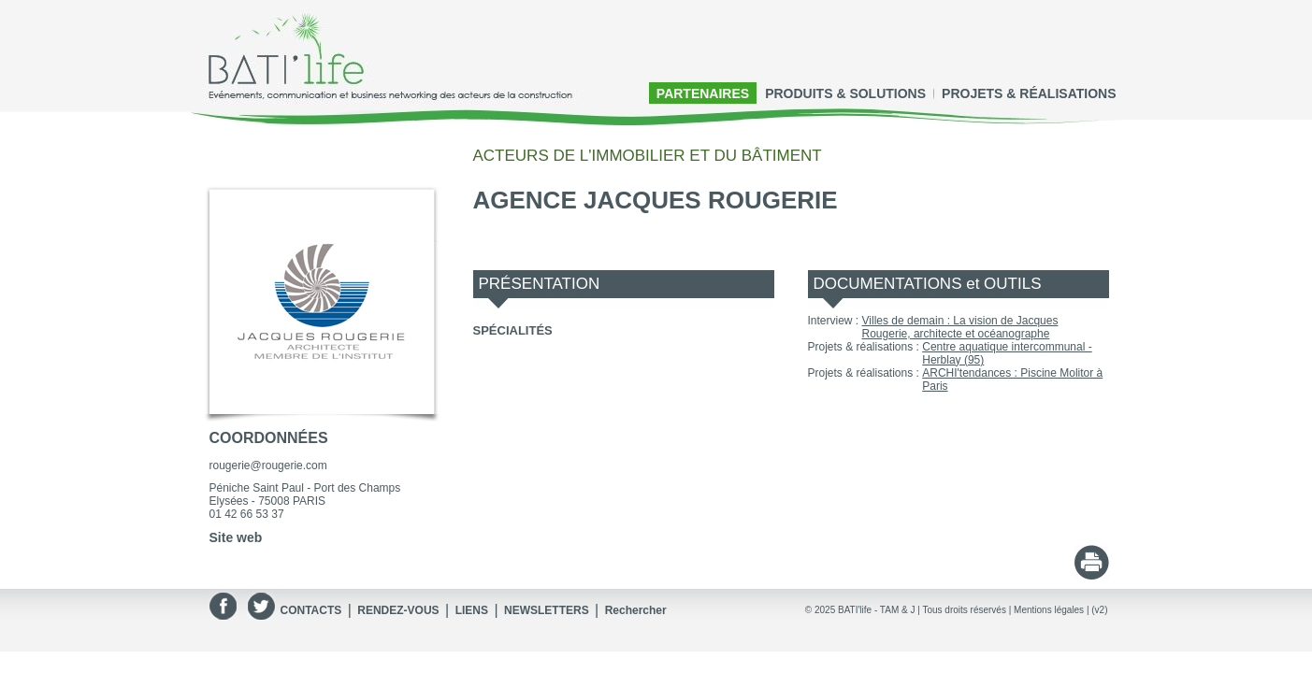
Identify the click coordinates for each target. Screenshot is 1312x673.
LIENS (471, 610)
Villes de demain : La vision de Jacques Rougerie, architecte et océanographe (960, 327)
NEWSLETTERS (546, 610)
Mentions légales (1049, 610)
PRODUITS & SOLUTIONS (845, 93)
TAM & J (898, 610)
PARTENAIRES (702, 93)
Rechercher (636, 610)
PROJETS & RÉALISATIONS (1029, 93)
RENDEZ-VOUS (398, 610)
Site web (236, 537)
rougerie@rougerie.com (268, 465)
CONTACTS (311, 610)
